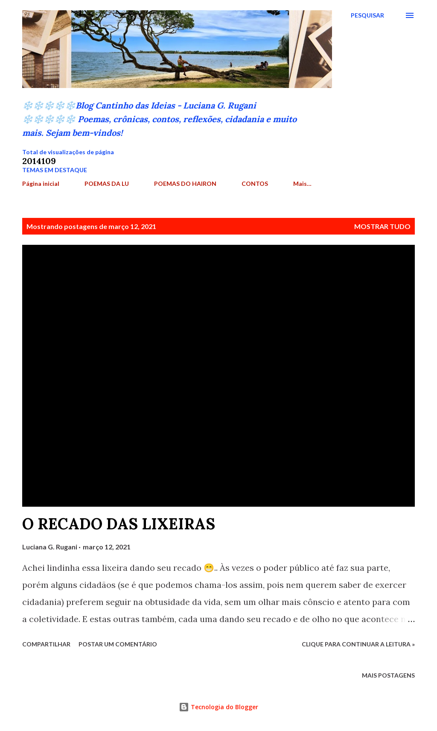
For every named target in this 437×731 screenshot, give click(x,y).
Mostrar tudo (382, 226)
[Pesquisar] (367, 15)
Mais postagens (388, 675)
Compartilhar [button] (46, 644)
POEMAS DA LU (106, 183)
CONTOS (255, 183)
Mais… (302, 183)
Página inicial (40, 183)
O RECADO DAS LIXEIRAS (118, 524)
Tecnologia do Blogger (218, 707)
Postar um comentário (118, 644)
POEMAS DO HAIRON (185, 183)
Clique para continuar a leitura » (358, 644)
